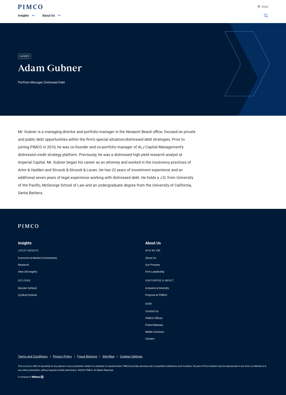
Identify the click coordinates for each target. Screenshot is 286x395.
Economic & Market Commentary (37, 257)
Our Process (152, 264)
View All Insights (27, 271)
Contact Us (151, 311)
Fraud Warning (87, 356)
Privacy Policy (62, 356)
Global (263, 6)
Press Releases (154, 324)
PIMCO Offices (153, 318)
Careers (149, 338)
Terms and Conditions (33, 356)
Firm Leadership (154, 271)
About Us (150, 257)
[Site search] (266, 18)
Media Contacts (154, 331)
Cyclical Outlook (27, 294)
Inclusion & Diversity (157, 288)
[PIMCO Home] (30, 7)
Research (23, 264)
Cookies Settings (131, 356)
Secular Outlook (27, 288)
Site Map (108, 356)
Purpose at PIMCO (156, 294)
